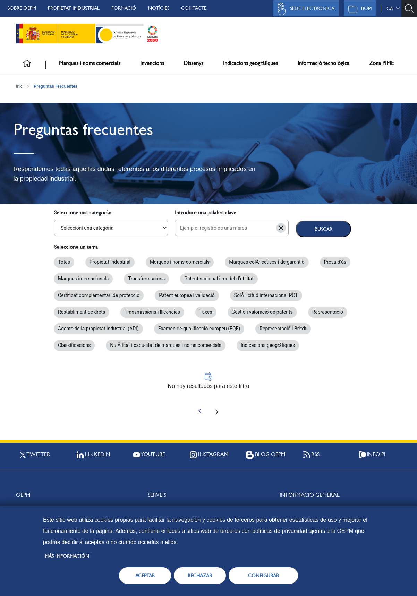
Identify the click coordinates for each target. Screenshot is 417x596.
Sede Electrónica (303, 9)
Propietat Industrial (74, 8)
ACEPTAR (145, 575)
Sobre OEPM (22, 8)
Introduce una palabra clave (205, 212)
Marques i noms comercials (89, 63)
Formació (123, 8)
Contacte (193, 8)
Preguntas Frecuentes (55, 86)
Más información (67, 556)
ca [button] (393, 8)
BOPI (358, 9)
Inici (19, 86)
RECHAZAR (200, 575)
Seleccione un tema (76, 247)
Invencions (152, 63)
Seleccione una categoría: (82, 212)
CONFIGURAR (263, 575)
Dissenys (193, 63)
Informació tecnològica (323, 63)
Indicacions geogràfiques (250, 63)
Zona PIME (381, 63)
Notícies (158, 8)
